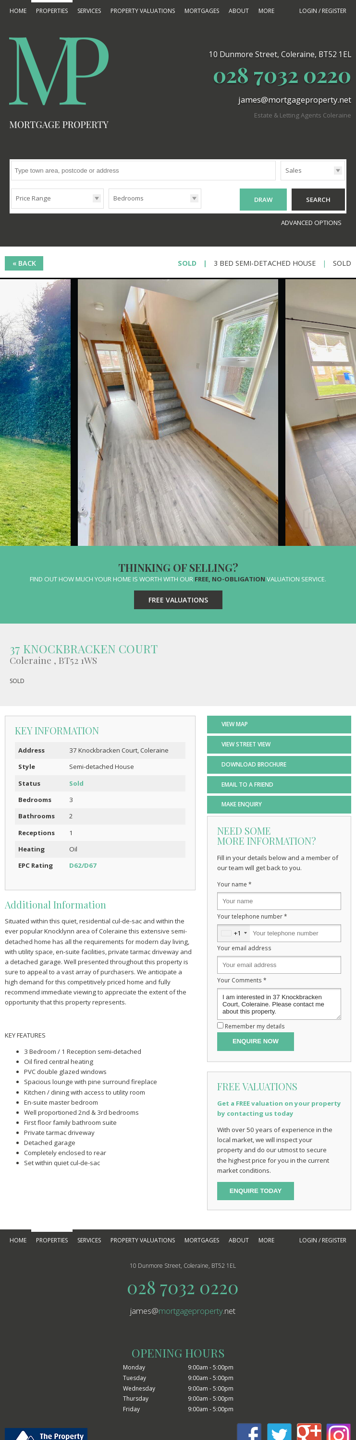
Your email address (244, 947)
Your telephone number (252, 915)
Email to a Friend (247, 783)
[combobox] (234, 931)
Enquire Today (256, 1189)
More (266, 11)
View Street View (245, 743)
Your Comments (242, 978)
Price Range (33, 198)
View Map (234, 723)
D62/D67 (83, 864)
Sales (293, 170)
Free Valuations (178, 598)
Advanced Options (311, 221)
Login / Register (322, 11)
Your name (234, 882)
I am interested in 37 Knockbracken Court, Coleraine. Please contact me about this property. (279, 1002)
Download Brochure (253, 763)
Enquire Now (256, 1040)
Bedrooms (128, 198)
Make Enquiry (241, 803)
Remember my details (255, 1024)
